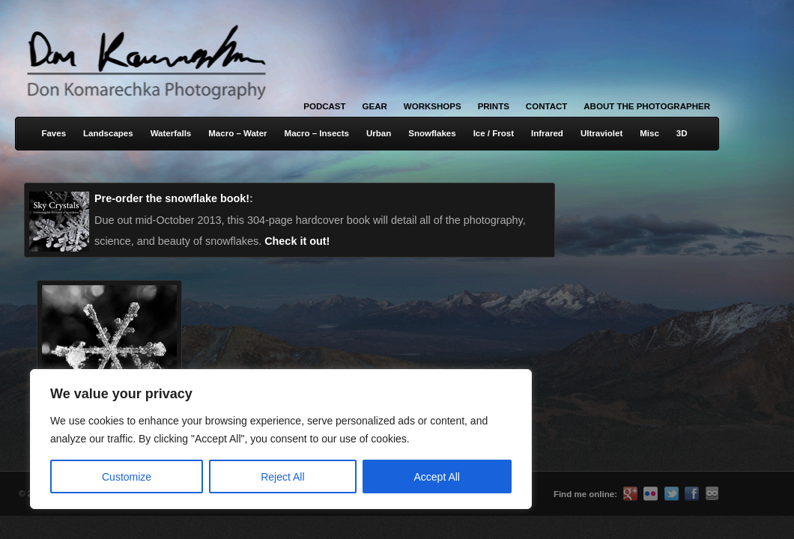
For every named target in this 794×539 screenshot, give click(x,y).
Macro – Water (237, 133)
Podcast (324, 106)
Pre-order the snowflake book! (171, 198)
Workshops (432, 106)
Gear (375, 106)
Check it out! (297, 241)
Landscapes (108, 133)
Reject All (282, 477)
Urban (378, 133)
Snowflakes (431, 133)
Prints (493, 106)
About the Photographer (647, 106)
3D (682, 133)
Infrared (547, 133)
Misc (649, 133)
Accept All (437, 477)
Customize (126, 477)
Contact (546, 106)
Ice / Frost (493, 133)
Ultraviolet (601, 133)
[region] (195, 439)
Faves (53, 133)
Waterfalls (171, 133)
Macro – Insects (317, 133)
